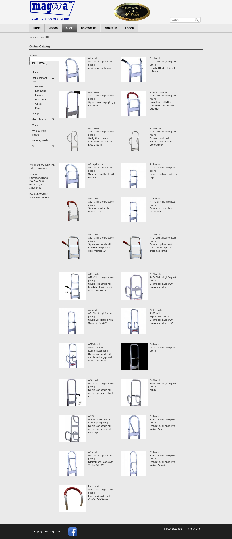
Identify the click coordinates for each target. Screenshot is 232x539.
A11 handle (155, 58)
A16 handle (155, 128)
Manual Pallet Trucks (39, 133)
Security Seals (40, 140)
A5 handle (93, 310)
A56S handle (156, 310)
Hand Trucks (43, 119)
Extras (38, 108)
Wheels (38, 104)
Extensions (40, 91)
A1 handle (93, 58)
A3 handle (155, 164)
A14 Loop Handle (158, 92)
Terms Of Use (193, 529)
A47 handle (155, 274)
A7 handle (155, 416)
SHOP (48, 37)
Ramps (36, 113)
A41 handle (155, 234)
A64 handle (93, 380)
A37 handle (93, 198)
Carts (35, 125)
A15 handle (93, 128)
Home (35, 72)
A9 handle (155, 452)
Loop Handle (94, 486)
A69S (91, 416)
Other (43, 146)
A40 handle (93, 234)
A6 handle (155, 344)
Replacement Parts (43, 79)
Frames (39, 95)
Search (197, 20)
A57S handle (94, 344)
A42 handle (93, 274)
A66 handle (155, 380)
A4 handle (155, 198)
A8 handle (93, 452)
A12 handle (93, 92)
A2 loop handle (95, 164)
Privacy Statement (173, 529)
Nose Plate (40, 99)
